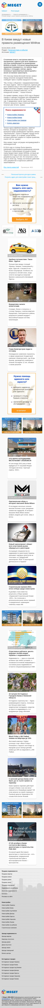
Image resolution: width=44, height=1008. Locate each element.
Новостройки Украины (15, 115)
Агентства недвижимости (9, 891)
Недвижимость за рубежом (10, 888)
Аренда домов (6, 942)
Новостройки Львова (8, 922)
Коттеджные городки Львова (10, 979)
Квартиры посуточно (8, 939)
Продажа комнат (7, 876)
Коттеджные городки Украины (10, 962)
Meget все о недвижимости (22, 992)
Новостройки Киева (14, 117)
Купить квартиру (13, 123)
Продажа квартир (7, 874)
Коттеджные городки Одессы (10, 973)
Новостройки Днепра (8, 913)
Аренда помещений (7, 950)
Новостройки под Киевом (16, 120)
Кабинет (4, 11)
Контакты (4, 893)
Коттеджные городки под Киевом (11, 967)
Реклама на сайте (7, 896)
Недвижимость (6, 14)
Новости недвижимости (20, 14)
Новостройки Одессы (8, 916)
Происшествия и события (18, 50)
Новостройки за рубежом (9, 925)
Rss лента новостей (11, 167)
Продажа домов (6, 879)
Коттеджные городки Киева (10, 964)
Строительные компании (9, 927)
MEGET (13, 52)
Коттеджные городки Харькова (11, 976)
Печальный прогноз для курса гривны (23, 174)
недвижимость (6, 998)
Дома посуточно (6, 944)
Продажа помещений (8, 885)
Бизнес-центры (6, 953)
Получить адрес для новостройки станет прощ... (20, 177)
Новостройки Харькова (8, 919)
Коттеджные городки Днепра (10, 970)
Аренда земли (6, 947)
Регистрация (15, 11)
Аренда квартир (6, 936)
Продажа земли (6, 882)
